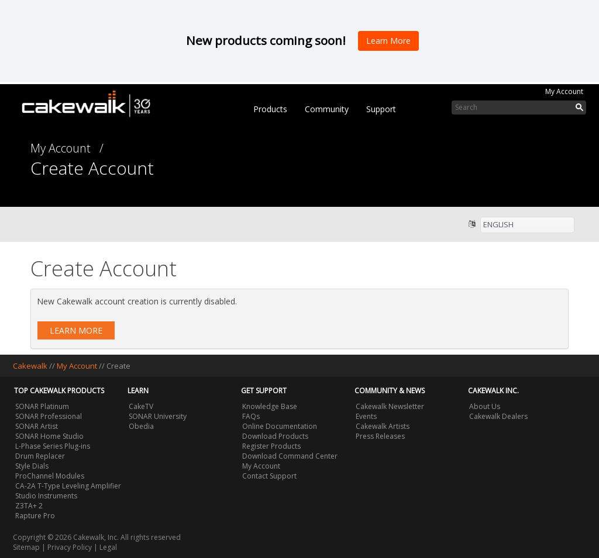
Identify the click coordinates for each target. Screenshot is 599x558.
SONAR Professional (48, 416)
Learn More (76, 330)
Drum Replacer (40, 456)
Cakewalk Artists (382, 426)
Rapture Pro (35, 516)
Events (366, 416)
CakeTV (141, 406)
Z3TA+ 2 (29, 506)
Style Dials (32, 466)
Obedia (141, 426)
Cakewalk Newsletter (390, 406)
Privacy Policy (69, 547)
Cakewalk (30, 366)
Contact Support (269, 476)
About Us (484, 406)
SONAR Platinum (42, 406)
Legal (108, 547)
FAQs (251, 416)
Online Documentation (279, 426)
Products (270, 109)
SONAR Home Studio (49, 436)
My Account (564, 91)
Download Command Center (290, 456)
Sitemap (26, 547)
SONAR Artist (36, 426)
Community (327, 109)
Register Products (271, 446)
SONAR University (158, 416)
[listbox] (527, 225)
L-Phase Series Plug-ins (52, 446)
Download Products (275, 436)
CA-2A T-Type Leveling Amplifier (68, 486)
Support (381, 109)
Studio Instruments (46, 496)
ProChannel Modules (49, 476)
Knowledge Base (269, 406)
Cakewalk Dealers (498, 416)
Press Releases (380, 436)
